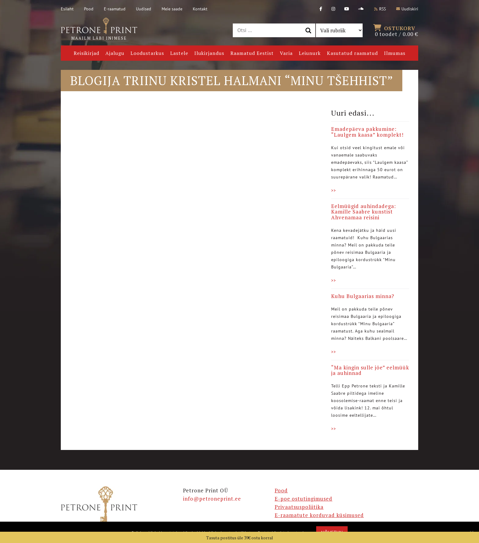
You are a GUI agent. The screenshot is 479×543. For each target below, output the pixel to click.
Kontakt (200, 9)
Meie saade (172, 9)
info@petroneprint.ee (212, 498)
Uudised (143, 9)
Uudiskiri (407, 9)
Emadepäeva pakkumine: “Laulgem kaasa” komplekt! (367, 131)
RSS (380, 9)
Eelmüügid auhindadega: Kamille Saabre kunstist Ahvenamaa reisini (363, 212)
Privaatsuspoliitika (299, 506)
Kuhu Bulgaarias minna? (362, 296)
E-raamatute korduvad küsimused (319, 515)
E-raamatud (115, 9)
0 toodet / (396, 30)
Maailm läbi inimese (99, 29)
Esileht (67, 9)
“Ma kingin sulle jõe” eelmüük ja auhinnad (370, 370)
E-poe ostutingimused (303, 498)
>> (333, 190)
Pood (88, 9)
